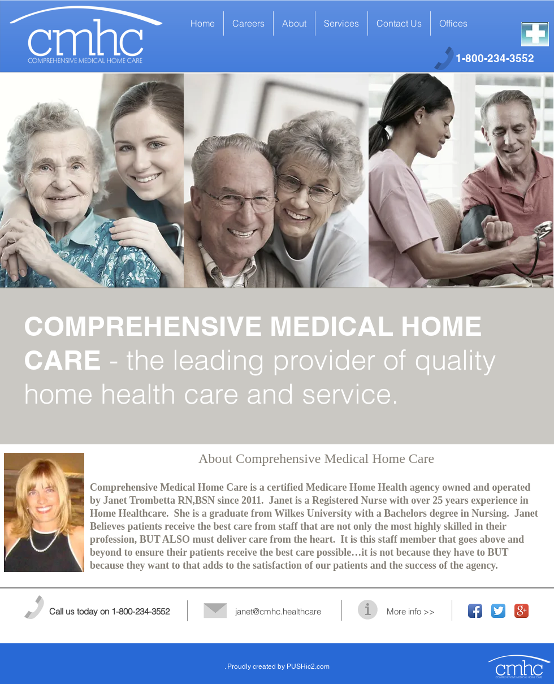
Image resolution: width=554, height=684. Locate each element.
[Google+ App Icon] (521, 611)
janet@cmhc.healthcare (278, 611)
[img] (276, 180)
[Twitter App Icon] (498, 611)
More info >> (411, 611)
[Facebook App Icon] (475, 611)
